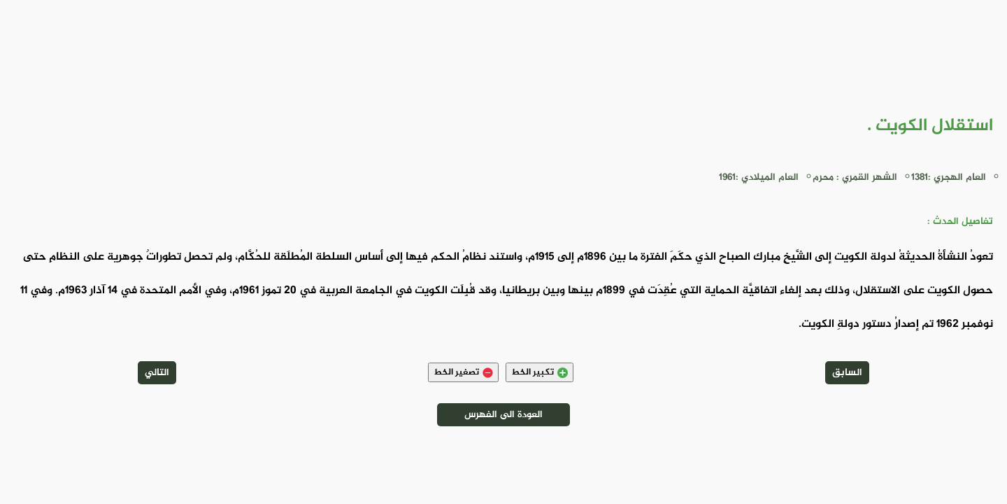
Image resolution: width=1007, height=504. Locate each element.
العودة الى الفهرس (503, 415)
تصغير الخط (463, 372)
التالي (157, 373)
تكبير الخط (539, 372)
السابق (847, 373)
